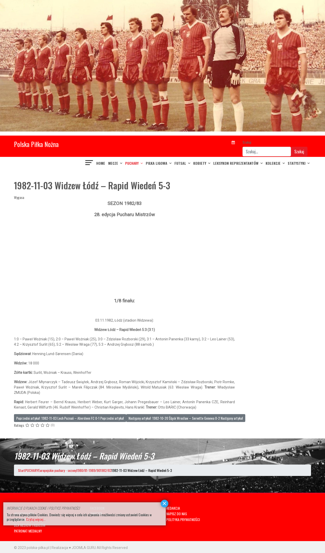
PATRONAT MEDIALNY (28, 530)
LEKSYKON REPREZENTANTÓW (235, 163)
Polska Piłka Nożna (36, 144)
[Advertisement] (124, 257)
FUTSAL (180, 163)
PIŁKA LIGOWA (156, 163)
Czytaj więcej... (35, 519)
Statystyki (296, 163)
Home (100, 163)
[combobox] (266, 151)
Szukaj (246, 142)
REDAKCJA (173, 508)
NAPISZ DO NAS (176, 513)
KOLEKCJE (273, 163)
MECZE (113, 163)
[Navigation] (89, 163)
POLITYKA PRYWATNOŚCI (183, 519)
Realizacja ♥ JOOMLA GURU (74, 548)
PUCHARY (132, 163)
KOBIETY (199, 163)
